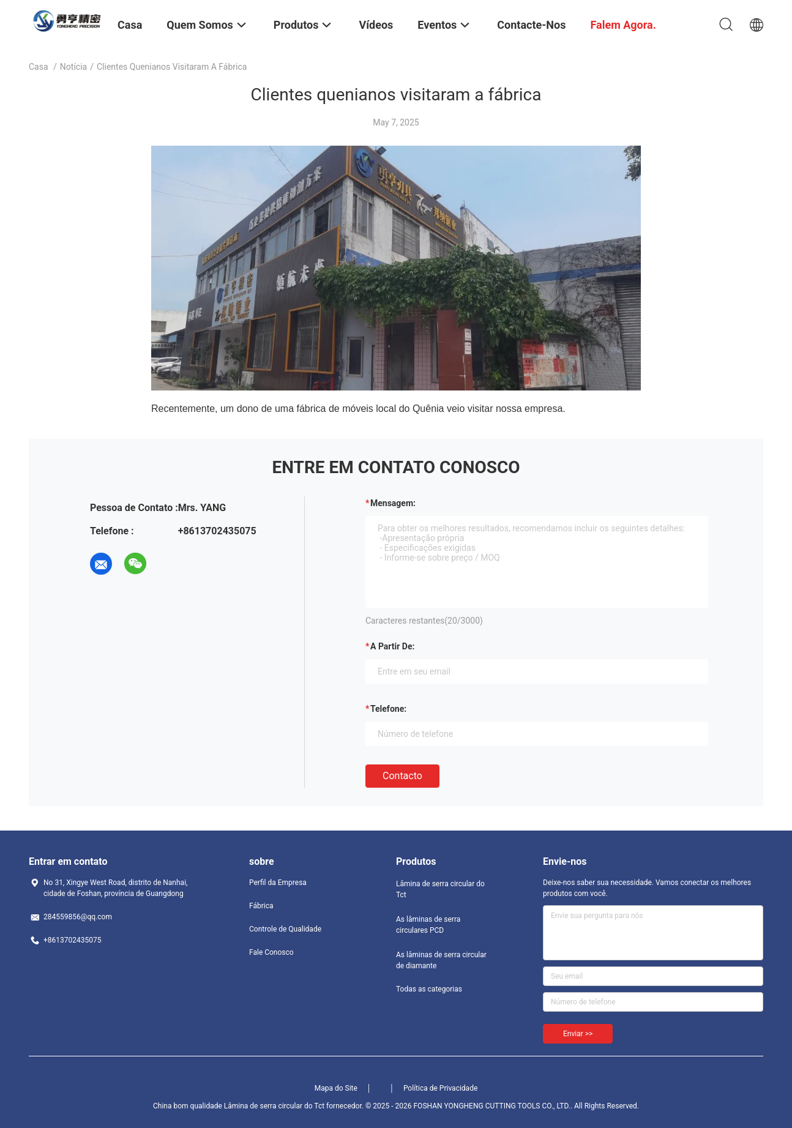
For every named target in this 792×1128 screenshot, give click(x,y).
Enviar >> (577, 1033)
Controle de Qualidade (285, 929)
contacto (402, 776)
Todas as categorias (429, 989)
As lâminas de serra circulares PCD (428, 925)
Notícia (73, 67)
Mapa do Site (336, 1088)
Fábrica (261, 906)
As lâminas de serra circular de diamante (441, 960)
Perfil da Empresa (278, 882)
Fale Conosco (271, 952)
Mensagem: (393, 503)
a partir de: (392, 646)
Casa (38, 67)
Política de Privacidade (440, 1088)
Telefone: (388, 709)
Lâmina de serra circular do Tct (440, 889)
